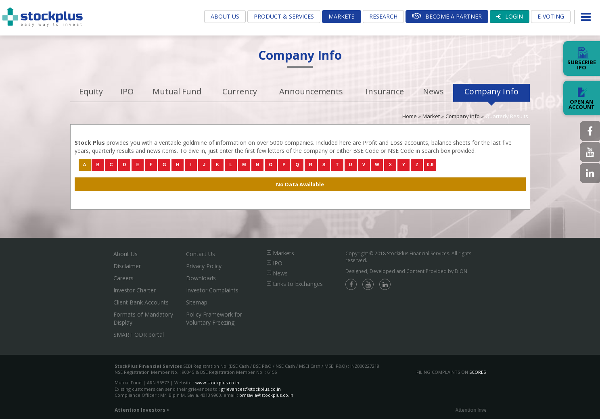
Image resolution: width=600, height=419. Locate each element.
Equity (91, 91)
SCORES (477, 372)
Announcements (311, 91)
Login (509, 16)
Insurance (385, 91)
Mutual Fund (177, 91)
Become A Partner (447, 16)
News (433, 91)
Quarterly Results (506, 116)
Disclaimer (127, 266)
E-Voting (550, 16)
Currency (239, 91)
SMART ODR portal (138, 334)
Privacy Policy (204, 266)
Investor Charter (134, 290)
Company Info (491, 91)
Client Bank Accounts (141, 302)
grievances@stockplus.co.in (251, 389)
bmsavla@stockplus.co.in (266, 395)
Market (431, 116)
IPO (127, 91)
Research (383, 16)
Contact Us (200, 254)
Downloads (201, 278)
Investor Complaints (212, 290)
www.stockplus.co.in (216, 382)
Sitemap (196, 302)
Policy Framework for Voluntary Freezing (214, 318)
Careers (123, 278)
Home (409, 116)
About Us (225, 16)
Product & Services (284, 16)
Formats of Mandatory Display (143, 318)
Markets (341, 16)
